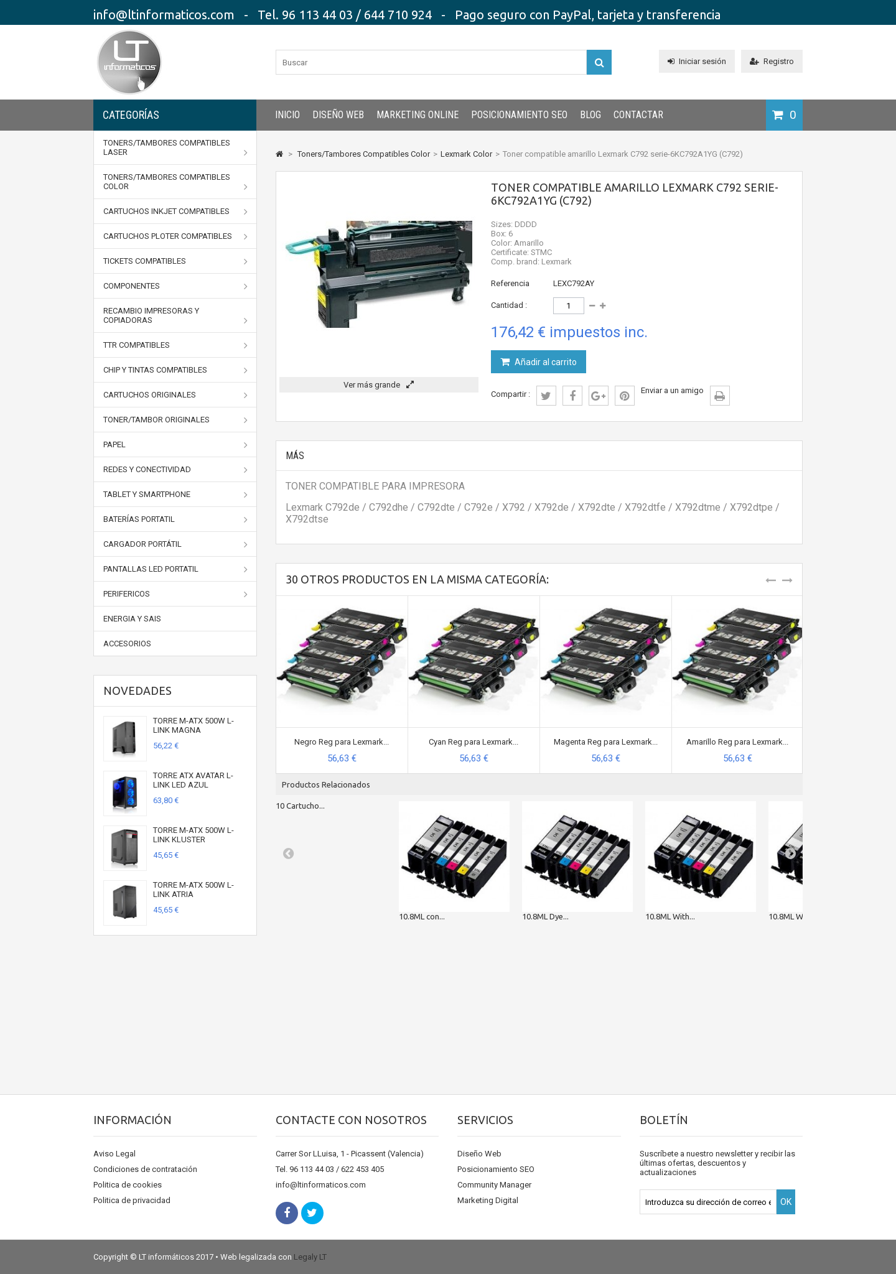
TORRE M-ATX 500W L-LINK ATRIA (193, 889)
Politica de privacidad (131, 1200)
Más (295, 456)
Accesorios (127, 643)
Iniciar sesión (697, 61)
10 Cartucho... (300, 805)
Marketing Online (417, 115)
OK (785, 1202)
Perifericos (175, 594)
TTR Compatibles (175, 345)
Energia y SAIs (132, 618)
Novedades (137, 690)
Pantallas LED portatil (175, 569)
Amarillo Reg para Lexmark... (737, 741)
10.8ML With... (670, 916)
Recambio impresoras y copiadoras (175, 315)
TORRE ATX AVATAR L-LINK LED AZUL (193, 780)
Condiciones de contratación (145, 1169)
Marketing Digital (487, 1200)
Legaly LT (310, 1257)
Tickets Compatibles (175, 261)
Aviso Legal (114, 1153)
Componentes (175, 286)
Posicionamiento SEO (519, 115)
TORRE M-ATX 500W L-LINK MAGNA (193, 725)
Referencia (510, 283)
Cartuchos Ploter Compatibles (175, 236)
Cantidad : (509, 305)
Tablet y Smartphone (175, 495)
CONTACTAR (638, 115)
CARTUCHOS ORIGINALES (175, 395)
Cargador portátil (175, 544)
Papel (175, 445)
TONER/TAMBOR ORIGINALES (175, 420)
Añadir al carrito (545, 362)
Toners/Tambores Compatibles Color (175, 182)
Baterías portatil (175, 519)
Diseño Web (338, 115)
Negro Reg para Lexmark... (341, 741)
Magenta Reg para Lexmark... (606, 741)
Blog (590, 115)
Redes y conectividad (175, 470)
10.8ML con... (422, 916)
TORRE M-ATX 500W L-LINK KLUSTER (193, 834)
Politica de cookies (127, 1184)
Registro (772, 61)
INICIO (287, 115)
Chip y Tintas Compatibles (175, 370)
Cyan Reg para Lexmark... (473, 741)
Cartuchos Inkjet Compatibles (175, 211)
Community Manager (494, 1184)
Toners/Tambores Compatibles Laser (175, 147)
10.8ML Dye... (545, 916)
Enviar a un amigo (672, 390)
